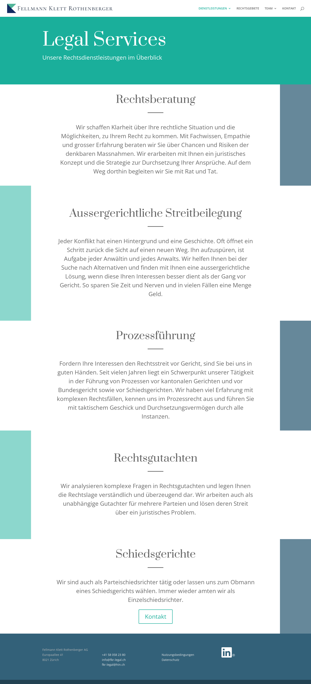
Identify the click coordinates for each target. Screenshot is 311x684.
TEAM (269, 8)
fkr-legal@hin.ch (113, 665)
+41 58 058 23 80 (113, 655)
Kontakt (155, 616)
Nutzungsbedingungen (178, 655)
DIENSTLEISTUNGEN (213, 8)
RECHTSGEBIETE (248, 8)
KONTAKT (289, 8)
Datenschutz (170, 660)
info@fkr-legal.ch (114, 660)
